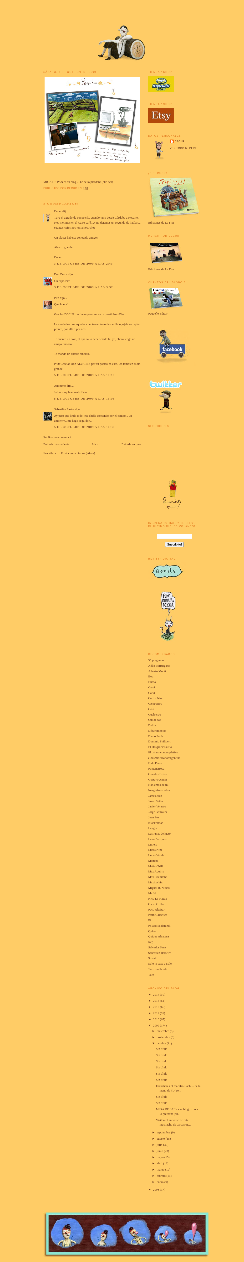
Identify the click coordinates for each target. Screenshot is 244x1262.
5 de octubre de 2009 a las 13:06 (84, 398)
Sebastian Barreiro (159, 953)
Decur (58, 211)
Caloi (151, 687)
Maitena (153, 860)
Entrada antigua (131, 444)
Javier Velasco (157, 806)
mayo (160, 1157)
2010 (156, 1019)
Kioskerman (155, 823)
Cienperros (155, 703)
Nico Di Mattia (157, 898)
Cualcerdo (154, 714)
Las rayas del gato (159, 833)
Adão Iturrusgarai (159, 665)
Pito (56, 298)
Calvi (151, 693)
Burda (152, 682)
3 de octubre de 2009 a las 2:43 (83, 263)
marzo (161, 1169)
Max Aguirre (156, 871)
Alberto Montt (157, 671)
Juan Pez (153, 817)
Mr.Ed (152, 893)
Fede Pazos (155, 763)
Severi (152, 958)
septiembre (164, 1132)
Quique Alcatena (158, 936)
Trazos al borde (157, 969)
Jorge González (157, 812)
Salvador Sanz (157, 947)
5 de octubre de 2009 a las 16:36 (84, 427)
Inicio (95, 444)
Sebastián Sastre (64, 409)
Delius (152, 725)
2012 (156, 1007)
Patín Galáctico (157, 914)
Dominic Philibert (159, 741)
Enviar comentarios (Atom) (78, 453)
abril (160, 1163)
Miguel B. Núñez (159, 888)
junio (160, 1151)
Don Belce (60, 274)
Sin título (161, 1049)
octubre (162, 1043)
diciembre (163, 1031)
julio (160, 1145)
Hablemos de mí (158, 784)
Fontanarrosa (156, 768)
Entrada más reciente (56, 444)
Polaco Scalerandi (159, 925)
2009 (156, 1025)
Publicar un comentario (57, 437)
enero (160, 1182)
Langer (152, 828)
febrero (162, 1175)
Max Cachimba (157, 877)
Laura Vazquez (157, 839)
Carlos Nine (155, 698)
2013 (156, 1000)
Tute (151, 974)
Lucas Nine (155, 849)
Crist (151, 709)
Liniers (152, 844)
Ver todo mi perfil (184, 148)
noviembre (164, 1037)
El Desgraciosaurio (160, 747)
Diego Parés (155, 736)
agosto (161, 1138)
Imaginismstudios (159, 790)
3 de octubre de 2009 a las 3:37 (83, 287)
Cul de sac (154, 719)
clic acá (107, 182)
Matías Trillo (156, 866)
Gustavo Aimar (157, 779)
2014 (156, 994)
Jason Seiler (155, 801)
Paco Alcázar (156, 909)
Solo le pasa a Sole (160, 963)
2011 (156, 1013)
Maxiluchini (155, 882)
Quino (152, 931)
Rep (150, 942)
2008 (156, 1189)
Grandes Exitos (157, 774)
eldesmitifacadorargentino (164, 758)
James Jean (155, 795)
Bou (150, 676)
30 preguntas (156, 660)
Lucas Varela (156, 855)
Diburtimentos (157, 730)
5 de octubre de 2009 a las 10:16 (84, 375)
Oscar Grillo (156, 904)
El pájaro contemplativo (163, 752)
